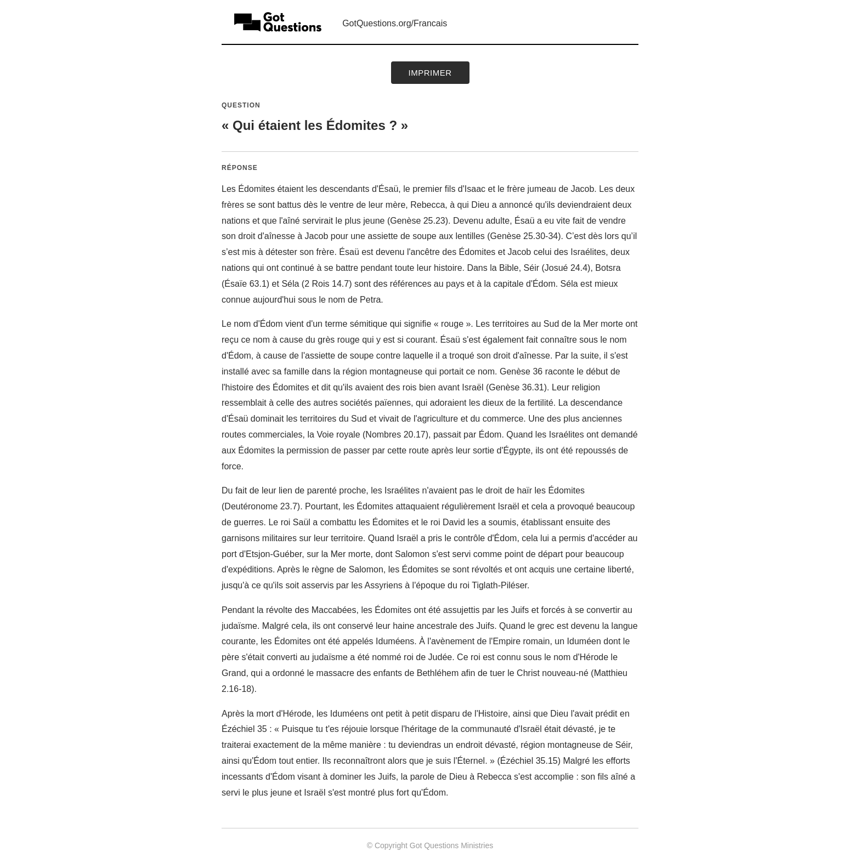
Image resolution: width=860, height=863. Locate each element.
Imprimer (430, 72)
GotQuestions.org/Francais (394, 23)
